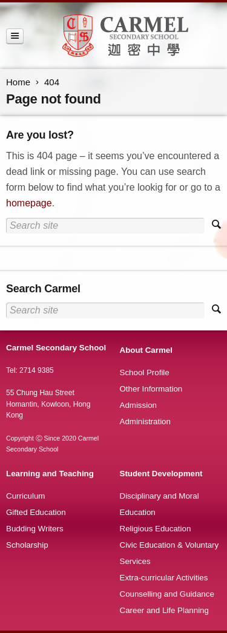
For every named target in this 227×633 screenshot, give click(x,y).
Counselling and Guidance (167, 594)
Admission (138, 405)
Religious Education (155, 528)
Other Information (151, 388)
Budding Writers (35, 528)
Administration (145, 421)
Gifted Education (36, 512)
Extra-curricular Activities (164, 577)
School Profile (144, 372)
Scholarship (27, 544)
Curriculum (25, 495)
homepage (29, 203)
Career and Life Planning (164, 610)
